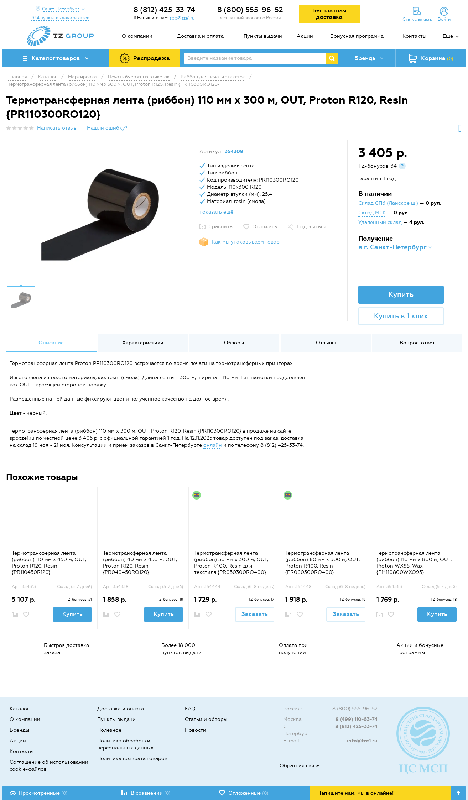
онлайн (212, 445)
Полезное (109, 730)
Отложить (264, 227)
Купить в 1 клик (401, 316)
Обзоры (234, 343)
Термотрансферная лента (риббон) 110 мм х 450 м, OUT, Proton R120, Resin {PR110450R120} (49, 562)
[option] (100, 214)
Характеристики (142, 343)
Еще (448, 36)
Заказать (254, 614)
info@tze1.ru (362, 741)
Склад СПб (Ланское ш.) (388, 203)
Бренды (19, 730)
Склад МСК (372, 213)
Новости (195, 730)
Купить (401, 294)
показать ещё (216, 212)
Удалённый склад (380, 222)
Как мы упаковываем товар (246, 242)
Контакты (414, 36)
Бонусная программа (357, 36)
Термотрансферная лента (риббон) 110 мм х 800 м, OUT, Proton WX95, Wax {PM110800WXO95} (414, 562)
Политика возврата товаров (132, 758)
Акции (305, 36)
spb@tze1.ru (182, 18)
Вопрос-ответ (417, 343)
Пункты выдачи (263, 36)
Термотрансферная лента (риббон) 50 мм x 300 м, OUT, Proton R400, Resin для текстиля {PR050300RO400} (231, 562)
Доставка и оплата (200, 36)
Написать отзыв (57, 128)
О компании (137, 36)
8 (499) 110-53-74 (357, 719)
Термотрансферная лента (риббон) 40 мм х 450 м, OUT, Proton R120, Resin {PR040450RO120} (140, 562)
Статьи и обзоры (206, 719)
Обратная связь (299, 766)
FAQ (190, 709)
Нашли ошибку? (107, 128)
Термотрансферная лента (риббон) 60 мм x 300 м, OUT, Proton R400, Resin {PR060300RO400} (322, 562)
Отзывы (326, 343)
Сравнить (220, 227)
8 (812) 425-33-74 (164, 9)
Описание (51, 343)
